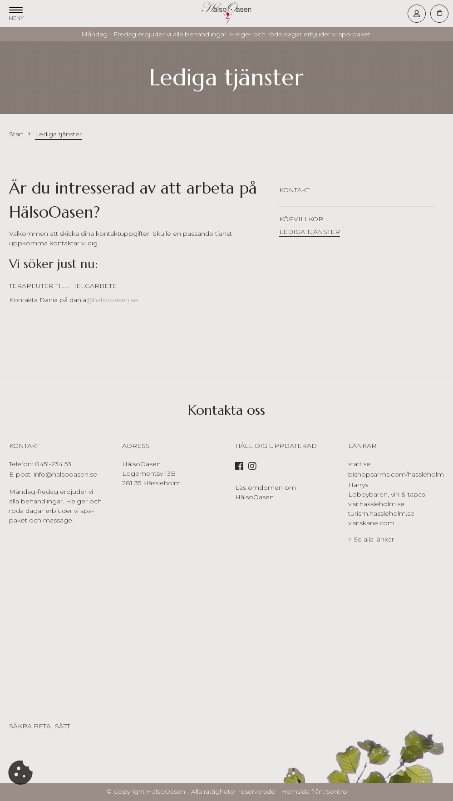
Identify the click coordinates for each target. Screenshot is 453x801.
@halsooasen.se (112, 300)
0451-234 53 (53, 464)
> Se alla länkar (371, 539)
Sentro (336, 791)
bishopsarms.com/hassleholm (396, 474)
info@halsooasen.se (65, 474)
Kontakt (294, 190)
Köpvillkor (301, 219)
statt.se (359, 464)
